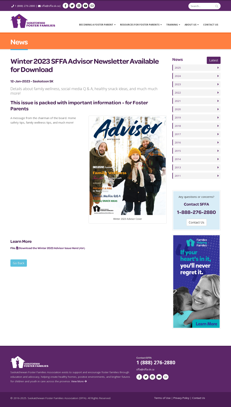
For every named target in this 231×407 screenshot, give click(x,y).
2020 (178, 109)
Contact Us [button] (196, 222)
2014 (178, 159)
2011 (178, 175)
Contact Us (198, 398)
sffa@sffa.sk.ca (50, 6)
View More (79, 381)
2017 (178, 134)
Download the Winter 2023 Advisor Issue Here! (49, 248)
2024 (178, 76)
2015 (178, 150)
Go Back (18, 263)
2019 (178, 117)
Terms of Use (162, 398)
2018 (178, 126)
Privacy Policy (181, 398)
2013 (178, 167)
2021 (178, 101)
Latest (213, 60)
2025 (178, 67)
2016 (178, 142)
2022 (178, 92)
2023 (178, 84)
